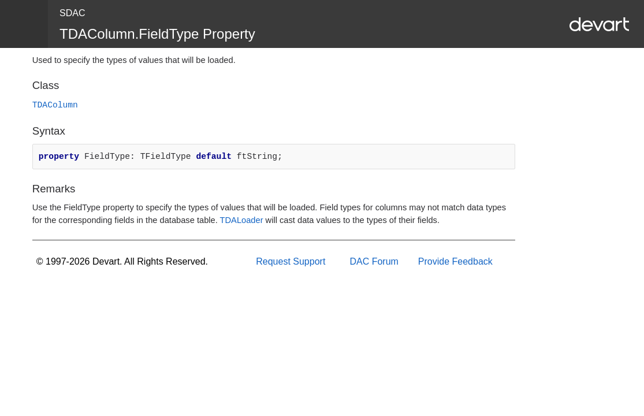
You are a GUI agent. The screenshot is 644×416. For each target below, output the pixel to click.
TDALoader (241, 220)
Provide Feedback (455, 261)
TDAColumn (55, 105)
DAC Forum (373, 261)
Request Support (290, 261)
